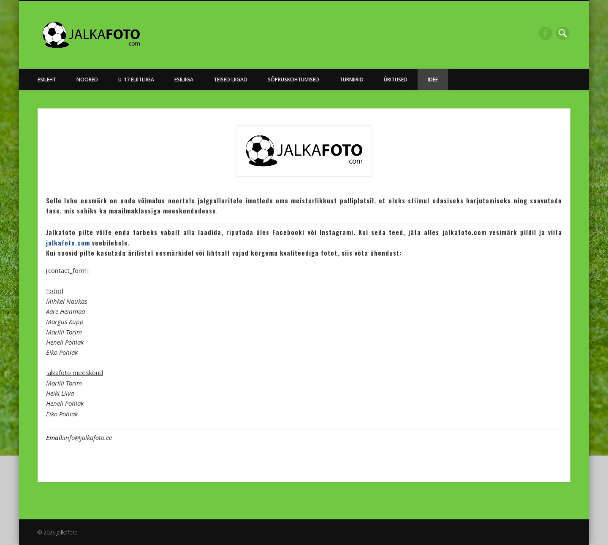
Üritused (395, 79)
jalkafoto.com (68, 242)
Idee (433, 79)
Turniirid (351, 79)
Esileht (47, 79)
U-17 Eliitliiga (136, 79)
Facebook (545, 33)
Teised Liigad (230, 79)
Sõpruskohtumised (293, 79)
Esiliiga (183, 79)
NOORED (87, 79)
